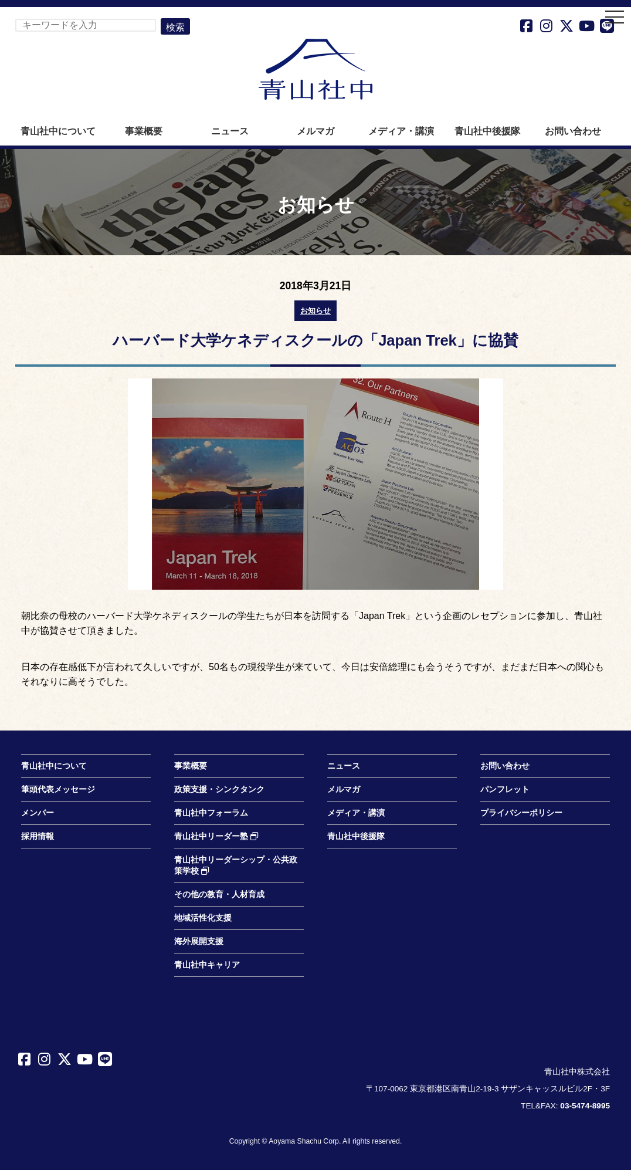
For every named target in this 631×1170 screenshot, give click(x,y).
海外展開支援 (198, 941)
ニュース (230, 131)
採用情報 (37, 836)
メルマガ (315, 131)
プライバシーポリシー (521, 813)
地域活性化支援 (203, 918)
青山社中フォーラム (211, 813)
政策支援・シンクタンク (219, 789)
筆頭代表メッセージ (58, 789)
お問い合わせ (573, 131)
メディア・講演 (401, 131)
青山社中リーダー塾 (216, 836)
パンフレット (505, 789)
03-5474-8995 (585, 1105)
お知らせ (315, 310)
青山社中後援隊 (487, 131)
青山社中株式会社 (315, 69)
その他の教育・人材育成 (219, 894)
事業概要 (143, 131)
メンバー (37, 813)
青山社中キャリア (207, 965)
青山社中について (58, 131)
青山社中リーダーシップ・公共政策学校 (235, 865)
